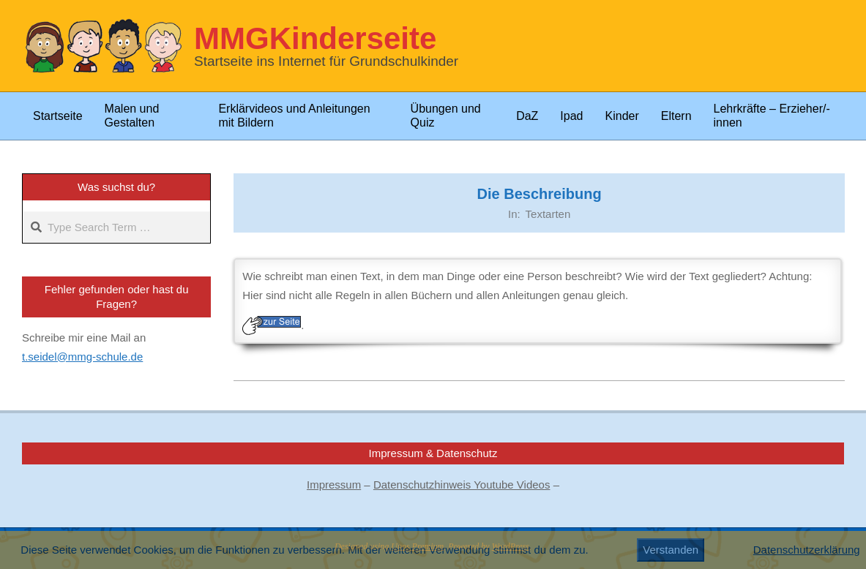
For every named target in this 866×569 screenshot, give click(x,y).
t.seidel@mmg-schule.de (82, 356)
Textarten (548, 214)
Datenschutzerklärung (806, 549)
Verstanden (670, 549)
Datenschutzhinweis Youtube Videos (461, 484)
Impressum (334, 484)
